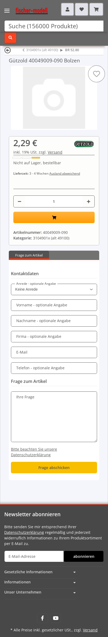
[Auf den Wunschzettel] (96, 73)
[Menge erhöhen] (88, 201)
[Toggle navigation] (7, 7)
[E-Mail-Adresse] (34, 556)
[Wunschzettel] (81, 9)
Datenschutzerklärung (24, 532)
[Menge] (54, 201)
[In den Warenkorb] (54, 217)
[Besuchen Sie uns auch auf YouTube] (55, 618)
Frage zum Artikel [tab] (29, 255)
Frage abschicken (54, 467)
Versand (55, 152)
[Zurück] (8, 50)
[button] (67, 9)
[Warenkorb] (96, 9)
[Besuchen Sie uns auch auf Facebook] (42, 618)
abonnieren (83, 556)
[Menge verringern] (19, 201)
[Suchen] (54, 26)
